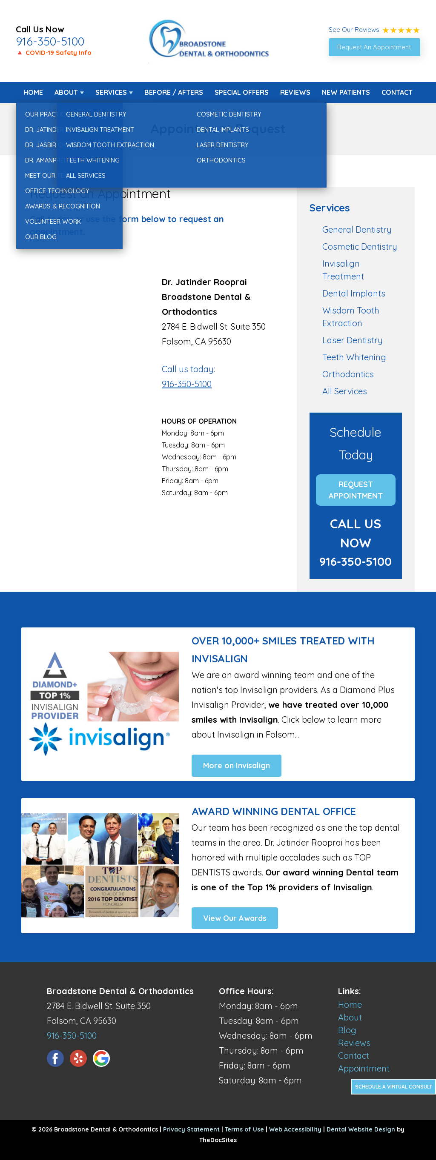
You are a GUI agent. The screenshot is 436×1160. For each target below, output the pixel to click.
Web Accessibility (295, 1129)
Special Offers (242, 92)
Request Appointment (356, 490)
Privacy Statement (191, 1129)
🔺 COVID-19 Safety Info (54, 52)
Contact (397, 92)
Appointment (364, 1068)
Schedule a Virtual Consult (393, 1086)
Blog (347, 1030)
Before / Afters (173, 92)
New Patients (346, 92)
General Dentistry (357, 229)
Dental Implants (353, 293)
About (66, 92)
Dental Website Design (361, 1129)
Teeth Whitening (354, 357)
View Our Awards (235, 918)
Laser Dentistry (352, 340)
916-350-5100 (50, 41)
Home (33, 92)
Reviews (295, 92)
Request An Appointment (374, 47)
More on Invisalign (236, 765)
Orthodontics (348, 374)
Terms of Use (244, 1129)
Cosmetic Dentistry (359, 246)
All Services (344, 391)
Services (111, 92)
